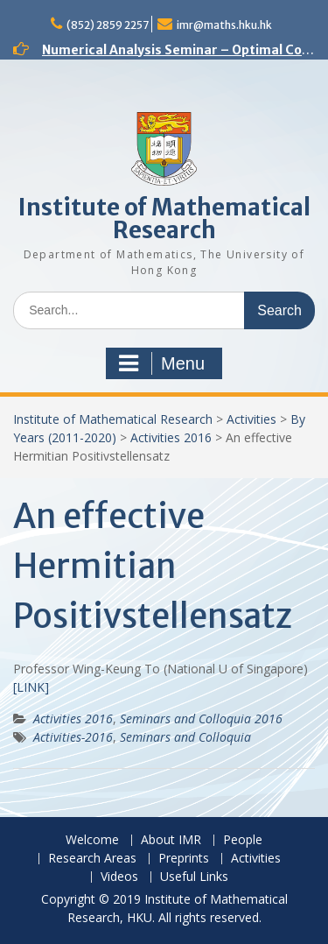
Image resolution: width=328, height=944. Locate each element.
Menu (162, 363)
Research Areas (92, 858)
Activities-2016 (73, 737)
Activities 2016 (171, 437)
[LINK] (31, 687)
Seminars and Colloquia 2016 (201, 718)
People (242, 840)
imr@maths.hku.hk (224, 25)
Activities (251, 419)
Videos (119, 877)
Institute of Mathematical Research (164, 218)
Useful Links (194, 877)
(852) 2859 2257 (107, 25)
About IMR (171, 840)
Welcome (92, 840)
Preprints (183, 858)
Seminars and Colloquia (185, 737)
